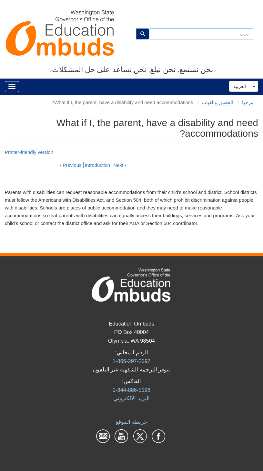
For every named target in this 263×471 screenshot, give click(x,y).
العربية (239, 86)
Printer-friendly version (29, 152)
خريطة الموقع (131, 422)
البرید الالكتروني (131, 398)
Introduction (97, 165)
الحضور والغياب (217, 102)
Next (119, 165)
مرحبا (247, 102)
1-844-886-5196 (131, 390)
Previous (71, 165)
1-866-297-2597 (131, 361)
